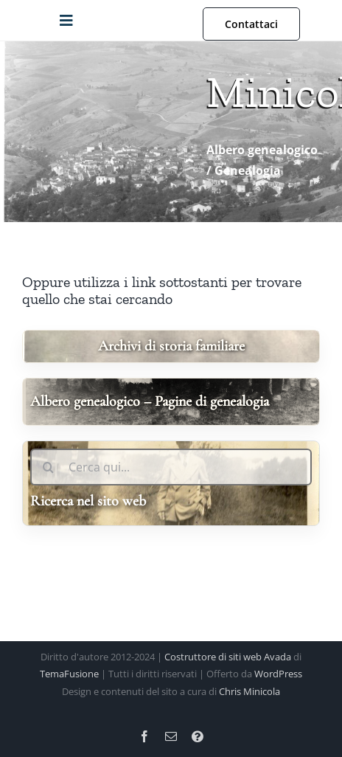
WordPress (278, 673)
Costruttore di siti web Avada (227, 656)
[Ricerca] (48, 467)
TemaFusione (69, 673)
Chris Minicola (249, 691)
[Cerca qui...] (171, 467)
